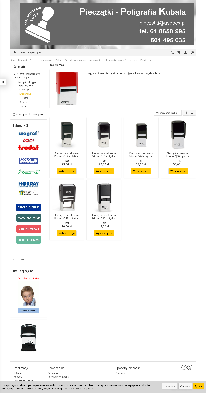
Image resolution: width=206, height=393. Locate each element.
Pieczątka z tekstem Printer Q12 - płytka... (66, 155)
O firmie (18, 372)
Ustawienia (169, 386)
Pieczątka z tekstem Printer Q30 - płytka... (178, 155)
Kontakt (18, 376)
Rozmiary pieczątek (31, 52)
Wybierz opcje (67, 171)
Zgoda (198, 386)
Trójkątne (23, 98)
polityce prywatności (85, 388)
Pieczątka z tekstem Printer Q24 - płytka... (141, 155)
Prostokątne (25, 89)
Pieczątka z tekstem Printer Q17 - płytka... (103, 155)
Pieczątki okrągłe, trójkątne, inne (26, 84)
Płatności (120, 372)
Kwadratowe (25, 93)
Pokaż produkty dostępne (28, 114)
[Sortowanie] (186, 112)
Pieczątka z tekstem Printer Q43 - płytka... (66, 217)
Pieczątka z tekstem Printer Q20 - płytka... (103, 217)
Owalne (22, 106)
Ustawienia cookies (24, 380)
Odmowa (185, 386)
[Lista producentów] (168, 113)
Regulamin (53, 372)
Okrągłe (23, 102)
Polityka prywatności (58, 376)
